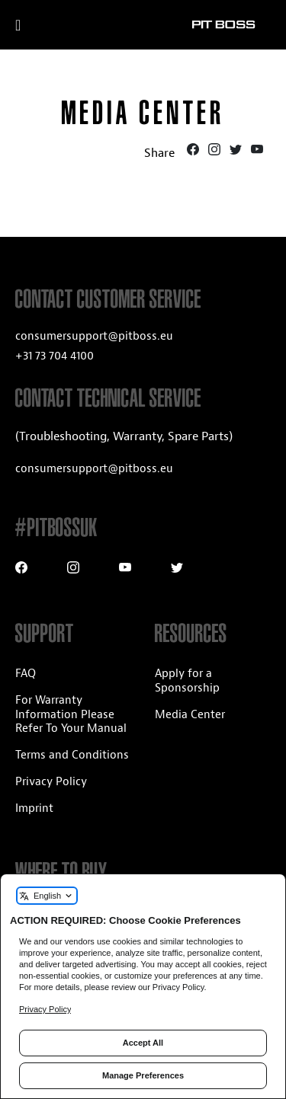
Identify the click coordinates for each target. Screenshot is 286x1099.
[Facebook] (194, 151)
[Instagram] (215, 151)
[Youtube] (257, 151)
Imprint (34, 808)
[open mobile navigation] (36, 25)
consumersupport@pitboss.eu (94, 336)
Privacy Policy (51, 782)
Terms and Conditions (72, 755)
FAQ (25, 673)
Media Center (190, 715)
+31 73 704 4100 (54, 356)
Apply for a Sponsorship (187, 680)
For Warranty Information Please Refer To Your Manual (71, 714)
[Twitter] (237, 151)
